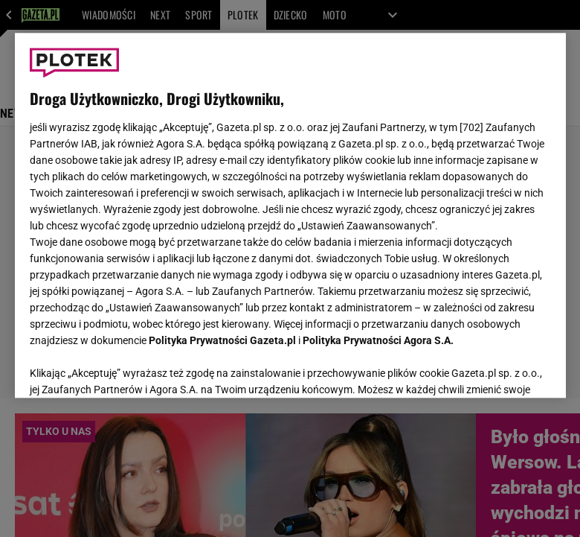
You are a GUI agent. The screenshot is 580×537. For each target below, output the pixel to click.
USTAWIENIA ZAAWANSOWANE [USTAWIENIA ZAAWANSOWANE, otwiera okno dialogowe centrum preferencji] (126, 368)
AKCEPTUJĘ (500, 369)
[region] (290, 215)
